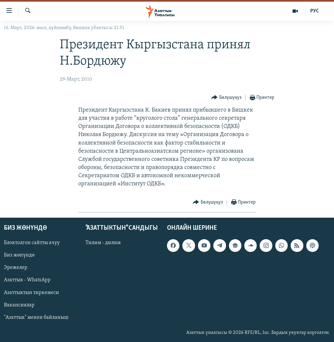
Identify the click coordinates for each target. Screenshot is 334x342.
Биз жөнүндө (19, 255)
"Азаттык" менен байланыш (36, 317)
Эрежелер (15, 267)
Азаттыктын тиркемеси (31, 292)
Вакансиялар (19, 304)
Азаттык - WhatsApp (27, 280)
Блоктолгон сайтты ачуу (32, 242)
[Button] (226, 97)
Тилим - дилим (103, 242)
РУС (314, 11)
